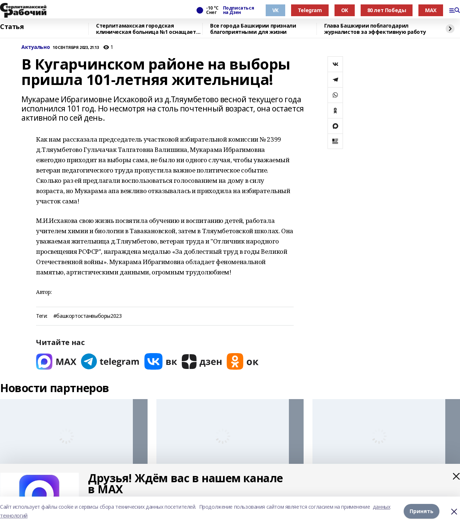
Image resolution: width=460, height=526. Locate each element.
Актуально (35, 47)
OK (344, 10)
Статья (12, 27)
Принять (422, 511)
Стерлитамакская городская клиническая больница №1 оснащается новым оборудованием (149, 29)
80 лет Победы (386, 10)
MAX (430, 10)
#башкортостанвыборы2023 (87, 316)
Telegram (310, 10)
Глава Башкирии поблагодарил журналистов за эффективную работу (375, 29)
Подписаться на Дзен (238, 10)
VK (275, 10)
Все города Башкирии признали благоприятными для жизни (253, 29)
